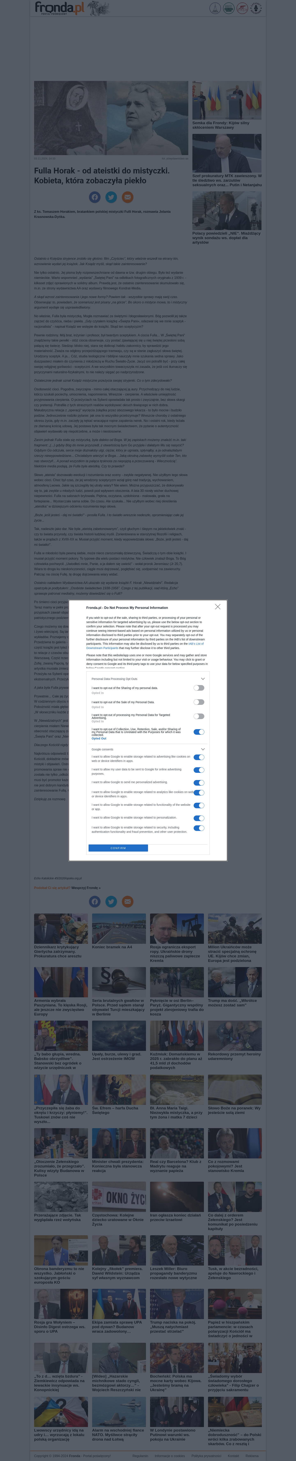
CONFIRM (118, 848)
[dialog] (148, 730)
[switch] (199, 688)
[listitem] (148, 679)
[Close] (219, 608)
